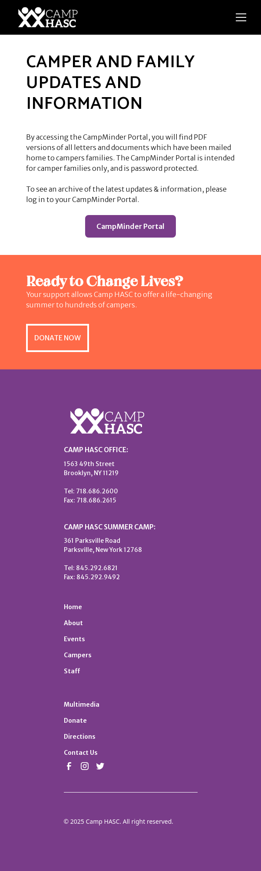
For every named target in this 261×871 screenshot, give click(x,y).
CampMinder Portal (130, 226)
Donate (75, 720)
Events (74, 639)
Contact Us (81, 753)
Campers (78, 655)
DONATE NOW (57, 337)
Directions (80, 737)
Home (73, 607)
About (73, 623)
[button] (239, 17)
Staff (72, 671)
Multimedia (81, 704)
